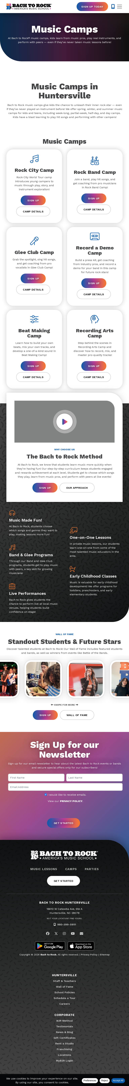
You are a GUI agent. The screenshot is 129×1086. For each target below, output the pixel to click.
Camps (71, 869)
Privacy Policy (89, 954)
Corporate (64, 1015)
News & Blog (64, 1032)
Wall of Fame (77, 715)
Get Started (63, 880)
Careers (64, 1003)
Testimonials (64, 1026)
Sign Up (33, 200)
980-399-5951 (66, 924)
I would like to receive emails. (65, 794)
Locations (64, 1054)
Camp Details (33, 211)
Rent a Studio (64, 1043)
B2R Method (64, 1020)
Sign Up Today (92, 6)
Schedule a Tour (64, 998)
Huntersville (64, 975)
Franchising (64, 1049)
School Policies (64, 992)
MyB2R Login (64, 1060)
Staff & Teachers (64, 981)
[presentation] (64, 810)
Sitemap (105, 954)
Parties (92, 869)
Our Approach (77, 487)
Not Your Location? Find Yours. (64, 919)
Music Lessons (43, 869)
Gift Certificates (65, 1037)
